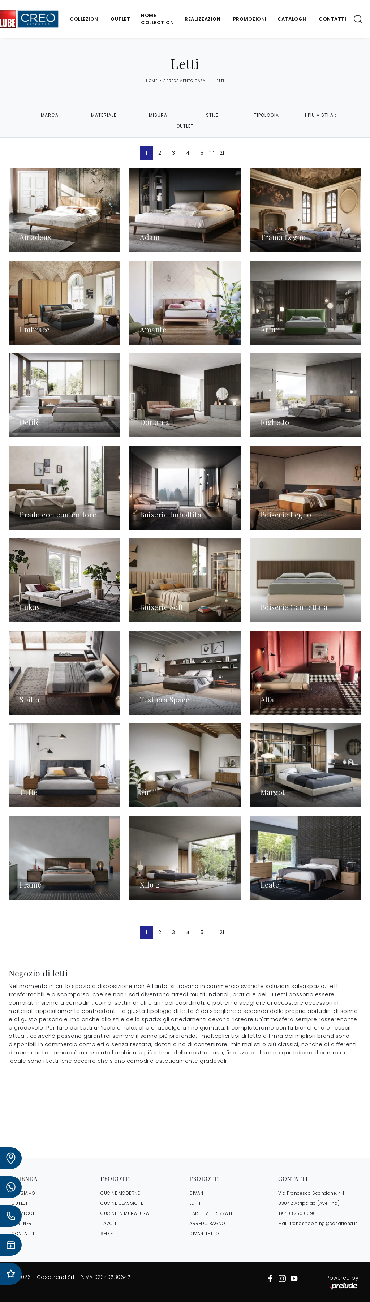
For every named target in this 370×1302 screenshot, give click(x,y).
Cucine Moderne (120, 1193)
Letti (219, 80)
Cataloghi (293, 19)
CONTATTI (23, 1233)
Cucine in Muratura (124, 1213)
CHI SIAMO (23, 1193)
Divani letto (204, 1233)
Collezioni (85, 19)
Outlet (120, 19)
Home (152, 80)
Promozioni (250, 19)
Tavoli (108, 1223)
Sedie (106, 1233)
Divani (197, 1193)
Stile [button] (212, 115)
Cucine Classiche (121, 1203)
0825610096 (301, 1213)
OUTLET (20, 1203)
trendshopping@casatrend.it (323, 1223)
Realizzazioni (203, 19)
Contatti (332, 19)
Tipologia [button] (266, 115)
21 (222, 152)
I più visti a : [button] (320, 115)
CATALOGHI (24, 1213)
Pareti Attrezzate (211, 1213)
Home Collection (157, 19)
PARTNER (22, 1223)
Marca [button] (50, 115)
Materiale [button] (103, 115)
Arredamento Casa (184, 80)
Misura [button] (158, 115)
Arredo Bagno (207, 1223)
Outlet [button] (185, 126)
